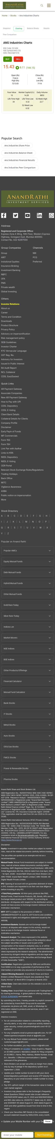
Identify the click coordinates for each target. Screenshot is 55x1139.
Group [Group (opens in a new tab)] (4, 253)
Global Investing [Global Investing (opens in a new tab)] (9, 291)
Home (4, 15)
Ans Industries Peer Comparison (19, 167)
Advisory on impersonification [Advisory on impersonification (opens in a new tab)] (15, 333)
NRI (34, 253)
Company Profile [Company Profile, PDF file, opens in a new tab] (9, 423)
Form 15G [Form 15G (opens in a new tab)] (5, 440)
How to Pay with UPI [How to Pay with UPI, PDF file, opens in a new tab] (11, 401)
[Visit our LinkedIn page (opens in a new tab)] (39, 215)
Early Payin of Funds (11, 431)
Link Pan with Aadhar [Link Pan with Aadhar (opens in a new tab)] (11, 448)
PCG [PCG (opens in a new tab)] (35, 257)
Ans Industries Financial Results (19, 160)
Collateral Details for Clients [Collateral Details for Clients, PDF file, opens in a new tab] (14, 418)
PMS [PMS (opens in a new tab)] (3, 283)
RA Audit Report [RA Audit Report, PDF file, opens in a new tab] (9, 368)
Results (46, 28)
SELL (18, 59)
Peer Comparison (10, 35)
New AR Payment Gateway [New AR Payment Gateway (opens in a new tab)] (14, 397)
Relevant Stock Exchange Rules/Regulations (22, 470)
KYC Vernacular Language (14, 351)
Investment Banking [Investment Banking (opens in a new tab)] (10, 270)
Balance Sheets (33, 28)
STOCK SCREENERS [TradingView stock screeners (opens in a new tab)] (9, 996)
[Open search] (41, 5)
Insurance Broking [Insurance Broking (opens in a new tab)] (10, 266)
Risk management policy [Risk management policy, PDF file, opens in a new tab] (13, 338)
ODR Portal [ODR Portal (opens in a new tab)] (6, 465)
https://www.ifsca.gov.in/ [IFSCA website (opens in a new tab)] (11, 840)
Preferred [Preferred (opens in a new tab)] (37, 261)
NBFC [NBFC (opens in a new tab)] (4, 274)
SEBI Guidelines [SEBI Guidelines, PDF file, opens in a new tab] (8, 342)
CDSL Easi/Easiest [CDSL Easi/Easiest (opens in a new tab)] (10, 376)
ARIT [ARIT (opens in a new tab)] (3, 257)
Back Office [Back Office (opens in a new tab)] (6, 478)
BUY (8, 59)
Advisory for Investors (11, 359)
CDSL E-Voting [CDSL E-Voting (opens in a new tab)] (8, 410)
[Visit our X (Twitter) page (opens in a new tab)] (15, 215)
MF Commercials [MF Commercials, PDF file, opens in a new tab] (9, 435)
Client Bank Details (10, 414)
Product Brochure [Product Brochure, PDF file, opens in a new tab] (9, 325)
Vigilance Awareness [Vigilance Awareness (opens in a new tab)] (11, 487)
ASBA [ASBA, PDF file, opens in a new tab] (4, 491)
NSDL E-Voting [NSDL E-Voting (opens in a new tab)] (8, 461)
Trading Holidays (9, 474)
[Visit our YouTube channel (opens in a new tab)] (27, 215)
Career (4, 312)
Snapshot (7, 28)
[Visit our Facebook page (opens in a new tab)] (3, 215)
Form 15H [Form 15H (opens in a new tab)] (5, 444)
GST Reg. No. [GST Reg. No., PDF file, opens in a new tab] (7, 355)
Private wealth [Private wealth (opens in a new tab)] (8, 287)
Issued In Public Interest (12, 363)
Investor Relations (10, 304)
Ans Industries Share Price (17, 145)
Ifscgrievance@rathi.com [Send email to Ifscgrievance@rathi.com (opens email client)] (28, 835)
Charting (18, 29)
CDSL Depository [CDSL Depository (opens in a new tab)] (9, 406)
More (3, 499)
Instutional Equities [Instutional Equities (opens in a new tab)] (10, 261)
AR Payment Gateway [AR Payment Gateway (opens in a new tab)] (11, 389)
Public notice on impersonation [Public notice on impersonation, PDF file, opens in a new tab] (16, 495)
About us (5, 308)
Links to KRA (7, 453)
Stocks (13, 15)
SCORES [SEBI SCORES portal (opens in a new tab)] (26, 1049)
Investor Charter (9, 346)
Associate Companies (11, 393)
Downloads (6, 321)
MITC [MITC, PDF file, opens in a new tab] (3, 482)
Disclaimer (6, 427)
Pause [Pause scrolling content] (47, 1121)
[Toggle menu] (48, 5)
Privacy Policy (8, 329)
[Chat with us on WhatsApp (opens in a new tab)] (51, 215)
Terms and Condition (11, 317)
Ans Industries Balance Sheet (18, 152)
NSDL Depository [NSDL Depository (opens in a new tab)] (9, 457)
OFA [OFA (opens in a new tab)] (3, 278)
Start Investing (44, 1134)
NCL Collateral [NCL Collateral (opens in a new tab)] (8, 372)
